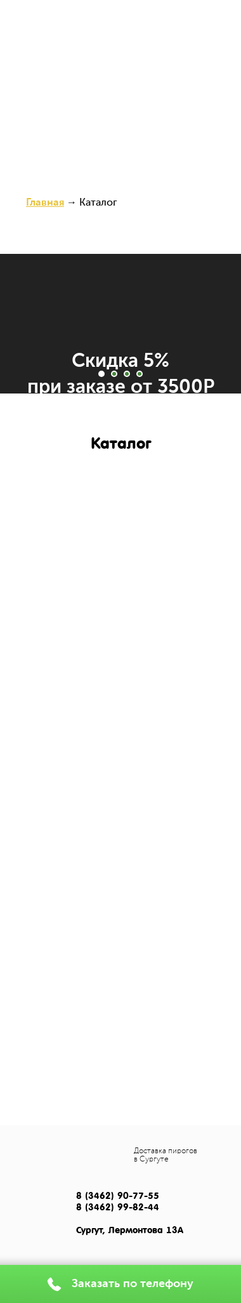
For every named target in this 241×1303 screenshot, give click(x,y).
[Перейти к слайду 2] (114, 374)
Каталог (86, 45)
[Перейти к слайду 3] (127, 374)
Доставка (150, 45)
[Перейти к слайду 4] (139, 374)
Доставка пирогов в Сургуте (165, 1155)
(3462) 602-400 (79, 20)
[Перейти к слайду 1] (101, 374)
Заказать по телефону (132, 1284)
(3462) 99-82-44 (163, 20)
